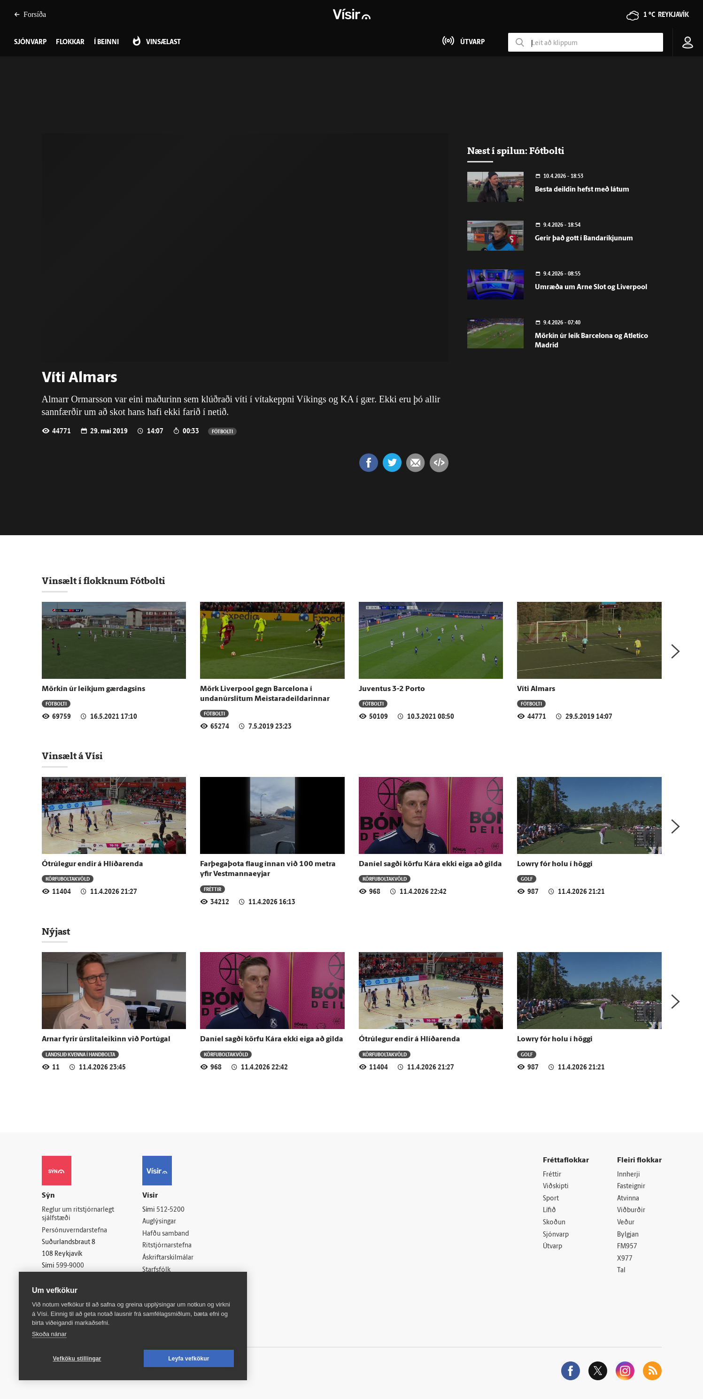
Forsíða (30, 14)
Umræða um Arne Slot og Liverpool (591, 287)
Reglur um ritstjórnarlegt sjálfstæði (78, 1214)
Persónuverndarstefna (74, 1230)
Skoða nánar (49, 1334)
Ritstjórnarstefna (167, 1245)
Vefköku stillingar (77, 1358)
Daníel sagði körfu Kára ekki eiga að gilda (430, 864)
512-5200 (170, 1210)
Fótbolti (222, 431)
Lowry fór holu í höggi (555, 864)
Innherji (628, 1174)
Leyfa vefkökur (188, 1358)
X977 (625, 1258)
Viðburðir (631, 1210)
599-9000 (70, 1265)
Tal (621, 1270)
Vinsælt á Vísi (72, 756)
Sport (551, 1198)
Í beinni (106, 42)
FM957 (627, 1246)
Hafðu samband (165, 1234)
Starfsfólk (156, 1270)
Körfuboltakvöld (68, 879)
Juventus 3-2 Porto (392, 689)
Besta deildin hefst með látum (582, 189)
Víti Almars (536, 689)
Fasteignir (631, 1186)
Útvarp (552, 1246)
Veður (625, 1222)
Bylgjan (628, 1234)
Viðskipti (556, 1186)
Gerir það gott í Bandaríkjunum (584, 238)
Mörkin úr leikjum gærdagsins (93, 689)
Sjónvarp (556, 1234)
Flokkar (70, 42)
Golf (527, 879)
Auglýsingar (159, 1221)
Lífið (549, 1210)
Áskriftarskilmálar (167, 1257)
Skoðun (554, 1222)
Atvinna (628, 1198)
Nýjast (56, 931)
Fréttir (212, 889)
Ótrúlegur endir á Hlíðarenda (92, 864)
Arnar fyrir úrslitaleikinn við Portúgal (106, 1039)
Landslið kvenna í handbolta (80, 1054)
